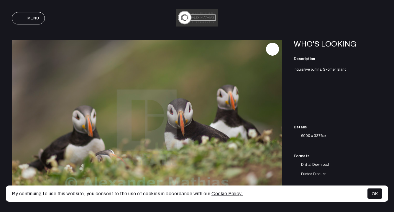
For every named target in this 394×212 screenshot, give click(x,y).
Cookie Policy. (227, 193)
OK (375, 193)
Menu (28, 18)
